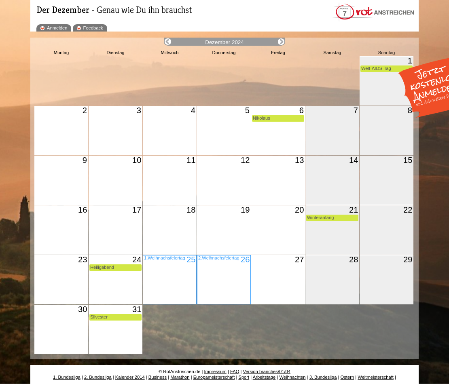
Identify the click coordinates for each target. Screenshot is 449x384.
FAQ (234, 371)
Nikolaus (261, 118)
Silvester (99, 316)
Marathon (179, 377)
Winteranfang (320, 217)
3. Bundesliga (323, 377)
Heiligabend (102, 267)
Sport (243, 377)
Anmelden (57, 27)
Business (157, 377)
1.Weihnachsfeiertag (164, 257)
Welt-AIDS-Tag (376, 68)
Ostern (347, 377)
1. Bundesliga (66, 377)
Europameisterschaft (214, 377)
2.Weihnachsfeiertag (218, 257)
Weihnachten (292, 377)
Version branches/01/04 (266, 371)
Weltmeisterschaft (376, 377)
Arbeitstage (264, 377)
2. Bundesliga (98, 377)
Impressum (215, 371)
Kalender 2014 (130, 377)
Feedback (93, 27)
